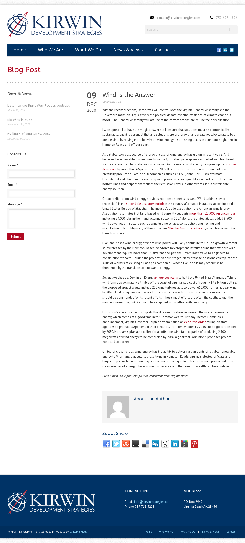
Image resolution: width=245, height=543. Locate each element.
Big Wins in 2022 (19, 119)
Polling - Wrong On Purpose (29, 133)
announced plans (166, 278)
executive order (195, 322)
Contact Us (166, 50)
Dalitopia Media (78, 531)
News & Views (128, 50)
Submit (16, 236)
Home (19, 50)
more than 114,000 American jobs (212, 213)
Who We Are (50, 50)
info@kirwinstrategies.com (152, 502)
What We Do (88, 50)
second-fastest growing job (145, 204)
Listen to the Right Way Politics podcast (38, 105)
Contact (230, 531)
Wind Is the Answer (129, 94)
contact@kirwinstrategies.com (178, 17)
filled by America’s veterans (186, 228)
